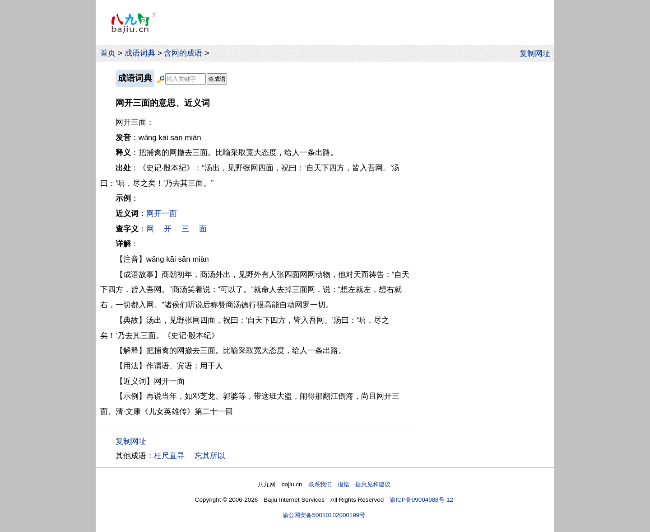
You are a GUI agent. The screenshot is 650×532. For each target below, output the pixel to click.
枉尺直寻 (169, 456)
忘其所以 (210, 456)
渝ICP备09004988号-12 (421, 499)
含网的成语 (183, 53)
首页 (108, 53)
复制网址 (537, 52)
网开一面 (161, 213)
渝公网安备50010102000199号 (324, 515)
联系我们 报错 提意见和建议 (349, 484)
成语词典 (140, 53)
